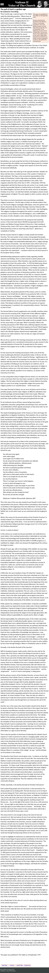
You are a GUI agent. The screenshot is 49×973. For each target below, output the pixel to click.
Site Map (4, 965)
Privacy (12, 965)
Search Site (20, 965)
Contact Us (27, 965)
